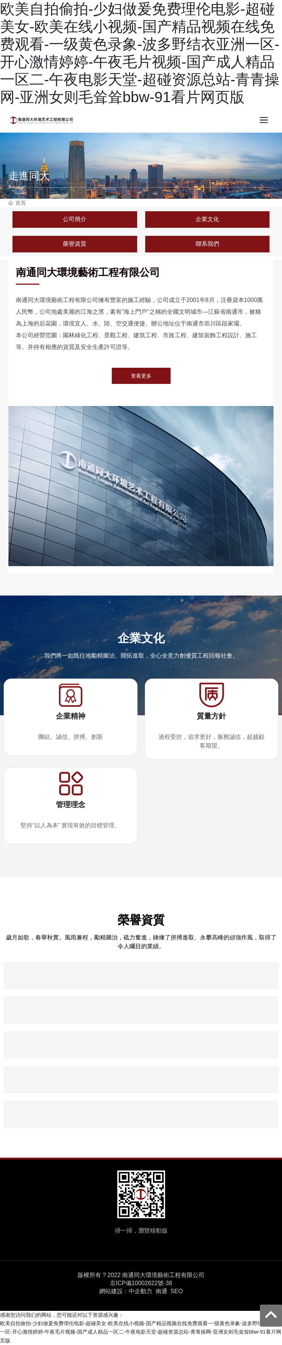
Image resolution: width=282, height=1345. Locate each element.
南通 (161, 1291)
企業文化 (207, 219)
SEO (176, 1291)
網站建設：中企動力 (125, 1291)
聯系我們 (207, 244)
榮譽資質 (74, 244)
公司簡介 (74, 219)
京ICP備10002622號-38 (141, 1283)
